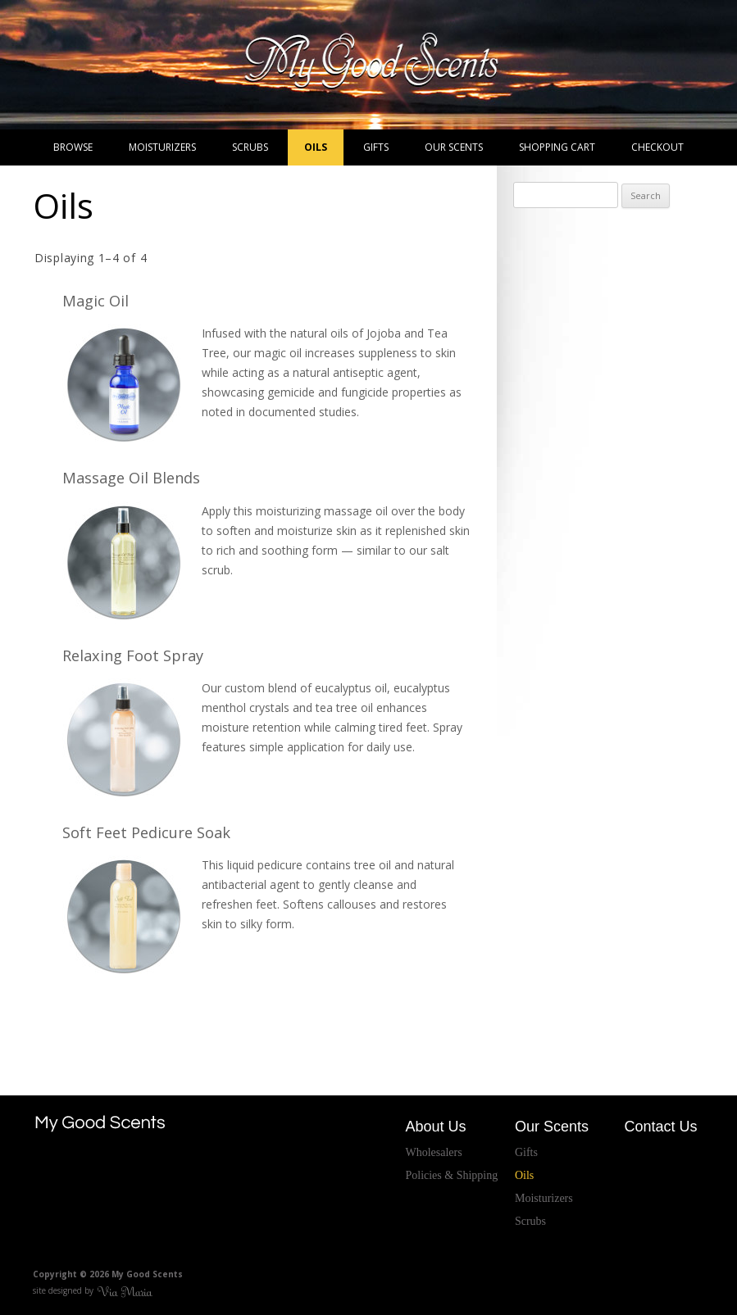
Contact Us (660, 1126)
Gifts (376, 147)
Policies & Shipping (451, 1175)
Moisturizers (162, 147)
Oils (315, 147)
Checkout (657, 147)
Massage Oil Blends (131, 477)
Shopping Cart (557, 147)
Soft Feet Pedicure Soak (146, 832)
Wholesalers (433, 1152)
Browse (73, 147)
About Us (435, 1126)
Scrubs (250, 147)
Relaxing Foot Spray (132, 655)
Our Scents (454, 147)
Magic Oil (95, 301)
